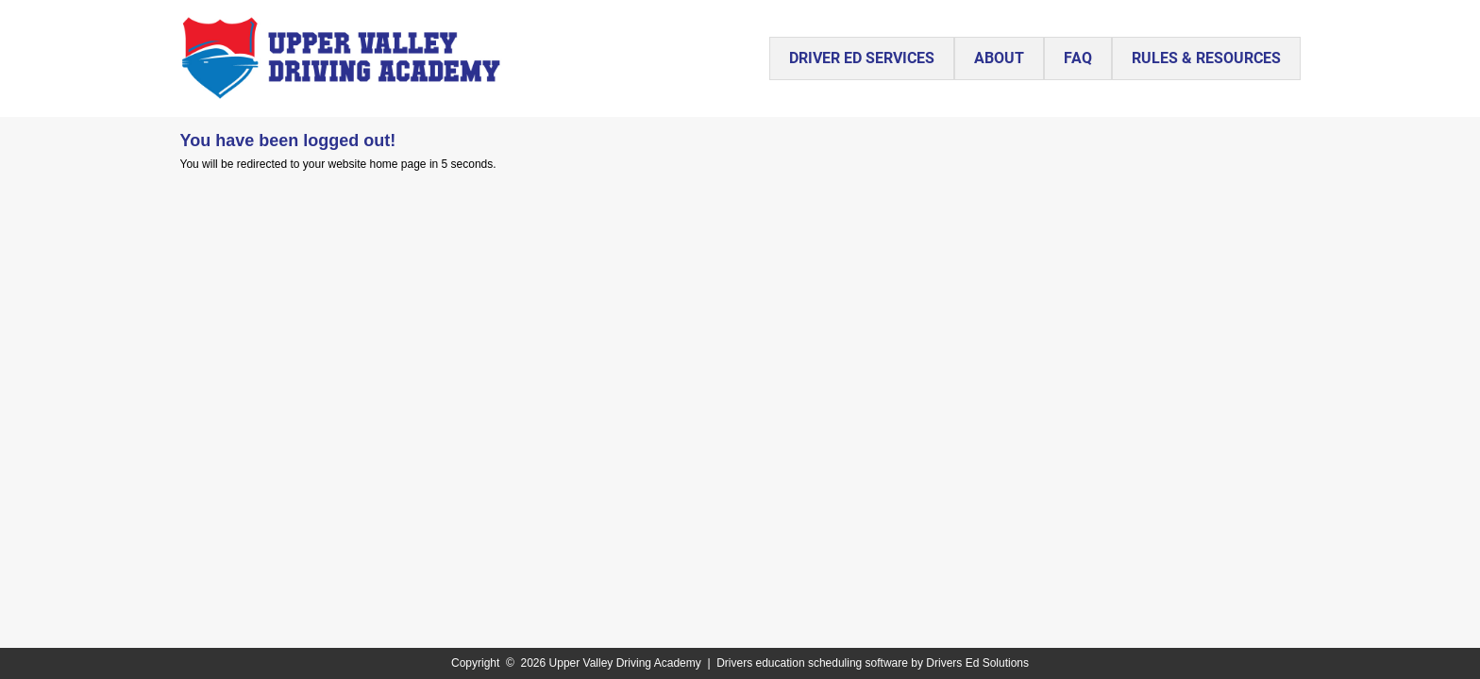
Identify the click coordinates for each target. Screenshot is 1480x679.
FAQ (1078, 58)
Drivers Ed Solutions (977, 663)
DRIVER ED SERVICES (861, 58)
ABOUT (999, 58)
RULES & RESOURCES (1206, 58)
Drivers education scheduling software (812, 663)
